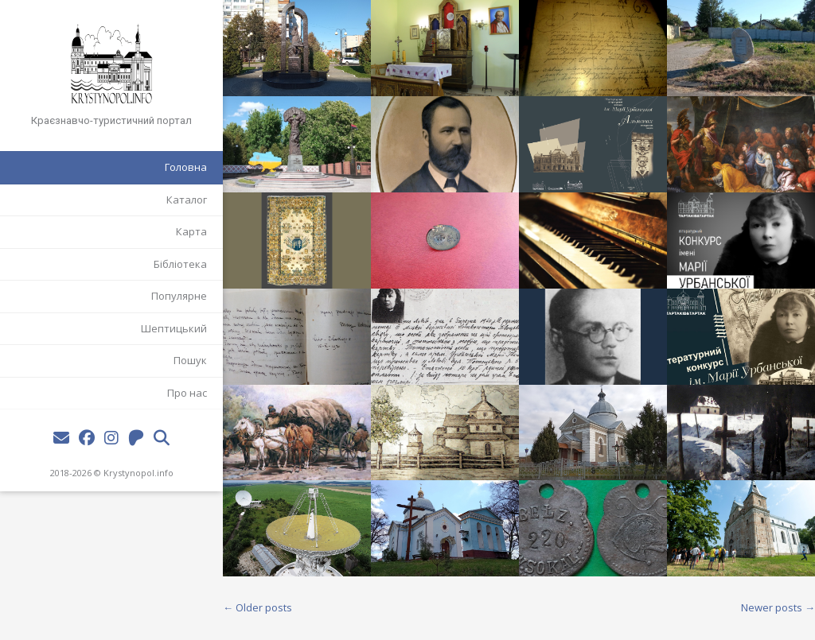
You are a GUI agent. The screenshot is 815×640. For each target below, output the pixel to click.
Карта (191, 231)
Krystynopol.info (138, 473)
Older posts (257, 607)
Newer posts (778, 607)
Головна (186, 167)
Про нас (187, 393)
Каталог (186, 199)
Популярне (179, 296)
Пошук (190, 360)
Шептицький (174, 328)
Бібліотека (180, 264)
